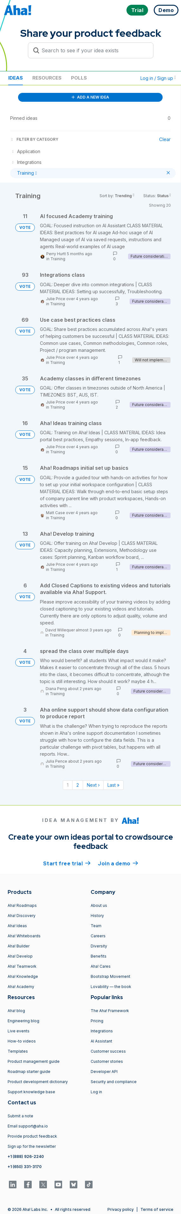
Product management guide (34, 1061)
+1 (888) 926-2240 (26, 1156)
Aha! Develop (20, 956)
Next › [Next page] (93, 785)
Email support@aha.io (28, 1126)
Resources (46, 78)
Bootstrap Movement (110, 976)
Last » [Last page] (113, 785)
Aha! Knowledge (23, 976)
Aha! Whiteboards (24, 935)
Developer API (104, 1071)
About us (99, 905)
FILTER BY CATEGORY (34, 139)
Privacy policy (120, 1209)
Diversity (99, 946)
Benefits (99, 956)
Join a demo (118, 863)
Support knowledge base (31, 1091)
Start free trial (67, 863)
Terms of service (156, 1209)
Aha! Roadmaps (22, 905)
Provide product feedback (32, 1136)
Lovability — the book (111, 986)
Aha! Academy (21, 986)
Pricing (97, 1020)
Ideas (15, 78)
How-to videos (22, 1041)
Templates (18, 1051)
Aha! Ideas (17, 925)
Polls (79, 78)
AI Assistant (101, 1041)
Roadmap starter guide (29, 1071)
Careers (98, 935)
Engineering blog (23, 1020)
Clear (165, 139)
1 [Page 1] (67, 785)
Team (96, 925)
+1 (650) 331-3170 (25, 1166)
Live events (18, 1031)
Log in (96, 1091)
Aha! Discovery (22, 915)
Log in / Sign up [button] (158, 78)
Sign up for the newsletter (32, 1146)
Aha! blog (16, 1010)
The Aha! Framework (110, 1010)
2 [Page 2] (77, 785)
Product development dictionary (38, 1081)
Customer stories (107, 1061)
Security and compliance (114, 1081)
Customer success (108, 1051)
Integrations (102, 1031)
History (97, 915)
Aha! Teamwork (22, 966)
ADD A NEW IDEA (90, 97)
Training (57, 258)
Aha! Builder (18, 946)
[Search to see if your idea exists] (93, 50)
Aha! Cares (101, 966)
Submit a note (20, 1116)
